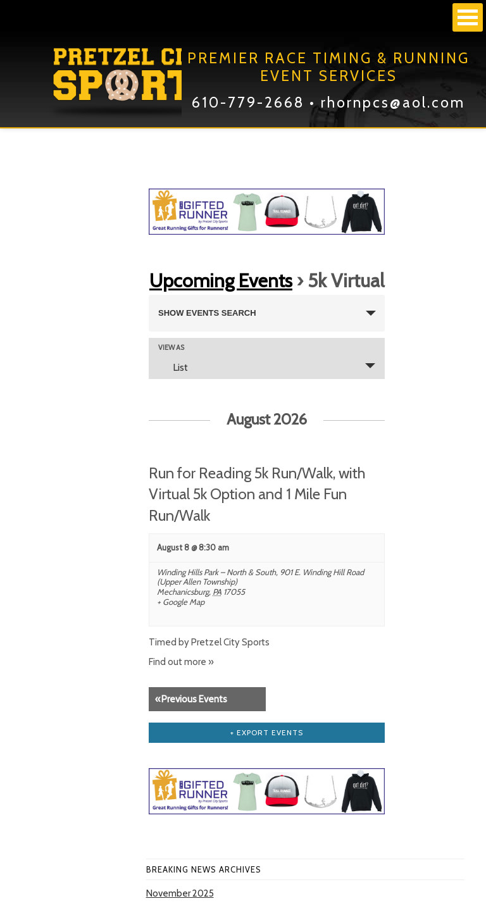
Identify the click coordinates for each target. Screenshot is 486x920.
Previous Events (191, 699)
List (173, 367)
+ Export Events (266, 732)
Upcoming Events (220, 280)
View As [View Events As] (171, 347)
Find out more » (181, 662)
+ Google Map (180, 602)
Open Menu (467, 17)
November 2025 (180, 893)
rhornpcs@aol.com (393, 102)
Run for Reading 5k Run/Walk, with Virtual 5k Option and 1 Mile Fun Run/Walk (257, 494)
